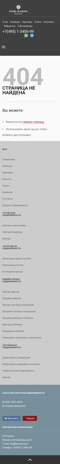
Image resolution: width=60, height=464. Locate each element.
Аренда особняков (12, 324)
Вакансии (7, 192)
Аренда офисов (10, 291)
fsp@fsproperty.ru (19, 443)
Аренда (6, 238)
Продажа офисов (11, 298)
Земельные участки (12, 265)
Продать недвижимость (15, 205)
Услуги (38, 22)
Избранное (10, 26)
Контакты (49, 22)
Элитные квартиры (12, 232)
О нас (5, 22)
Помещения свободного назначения (21, 337)
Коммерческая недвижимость (18, 370)
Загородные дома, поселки (16, 258)
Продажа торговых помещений (19, 311)
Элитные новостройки (14, 225)
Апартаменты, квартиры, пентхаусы (21, 364)
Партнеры (27, 22)
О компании (8, 159)
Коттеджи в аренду (12, 271)
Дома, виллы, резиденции (16, 357)
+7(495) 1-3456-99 (18, 31)
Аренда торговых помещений (18, 305)
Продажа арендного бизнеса (17, 318)
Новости (6, 179)
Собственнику (25, 26)
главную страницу (33, 121)
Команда (15, 22)
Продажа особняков (13, 331)
